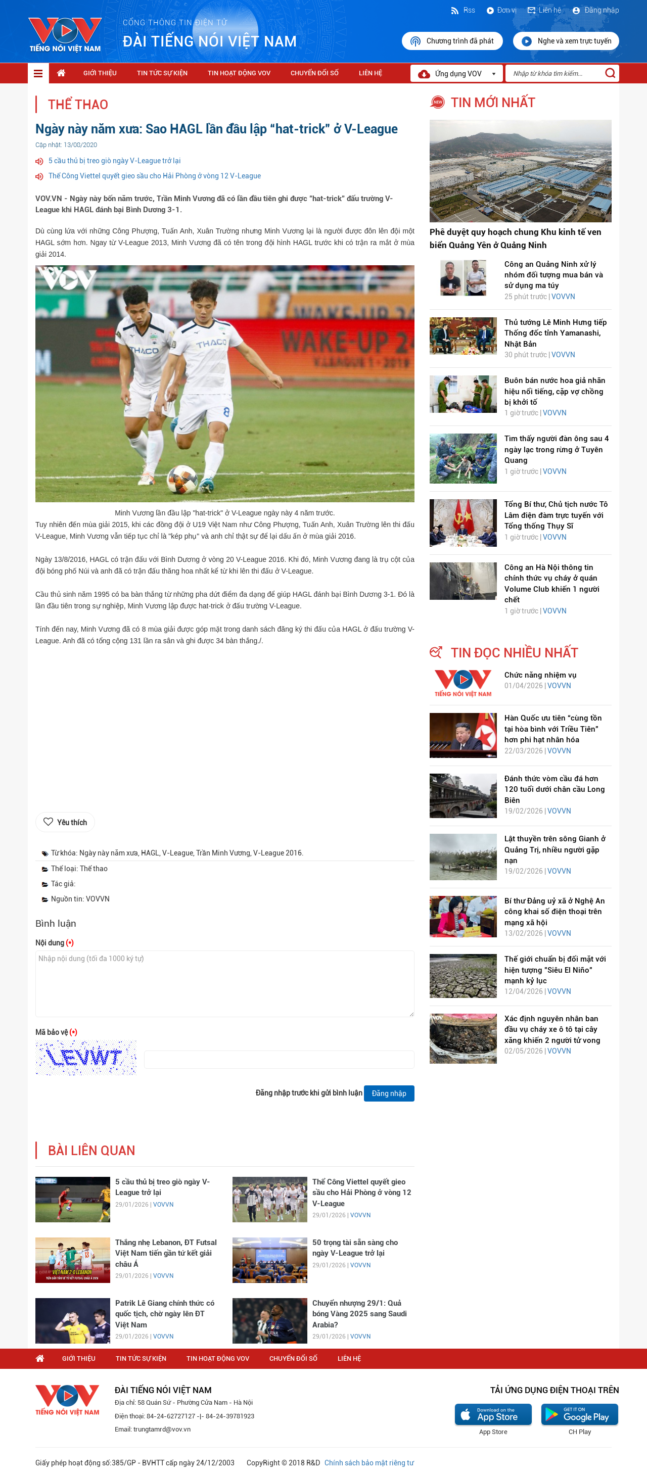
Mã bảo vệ (56, 1032)
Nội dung (54, 943)
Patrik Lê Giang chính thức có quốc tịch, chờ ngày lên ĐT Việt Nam (164, 1314)
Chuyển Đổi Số (315, 73)
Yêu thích (72, 823)
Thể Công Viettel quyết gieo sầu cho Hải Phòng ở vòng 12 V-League (155, 176)
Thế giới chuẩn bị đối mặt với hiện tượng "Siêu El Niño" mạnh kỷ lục (555, 970)
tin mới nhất (493, 102)
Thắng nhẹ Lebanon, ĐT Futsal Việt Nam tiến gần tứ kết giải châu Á (166, 1253)
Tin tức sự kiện (162, 73)
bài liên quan (91, 1150)
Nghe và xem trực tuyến (566, 41)
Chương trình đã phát (452, 41)
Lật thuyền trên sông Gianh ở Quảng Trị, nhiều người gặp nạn (555, 849)
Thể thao (78, 105)
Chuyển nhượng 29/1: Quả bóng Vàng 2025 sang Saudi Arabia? (359, 1314)
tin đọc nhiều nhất (514, 652)
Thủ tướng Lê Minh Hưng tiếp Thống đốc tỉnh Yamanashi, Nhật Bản (555, 333)
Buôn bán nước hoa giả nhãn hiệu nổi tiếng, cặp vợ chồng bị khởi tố (555, 391)
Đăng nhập (595, 10)
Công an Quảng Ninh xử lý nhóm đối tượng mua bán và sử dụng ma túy (553, 275)
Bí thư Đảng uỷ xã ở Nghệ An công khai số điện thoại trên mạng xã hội (554, 911)
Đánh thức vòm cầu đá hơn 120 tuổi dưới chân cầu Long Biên (554, 789)
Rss (462, 10)
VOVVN (163, 1204)
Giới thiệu (100, 73)
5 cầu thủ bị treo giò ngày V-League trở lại (115, 161)
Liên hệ (544, 10)
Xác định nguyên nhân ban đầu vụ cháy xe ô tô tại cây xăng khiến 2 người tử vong (552, 1029)
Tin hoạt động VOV (239, 73)
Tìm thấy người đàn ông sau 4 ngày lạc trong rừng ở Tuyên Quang (556, 449)
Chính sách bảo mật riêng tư (369, 1463)
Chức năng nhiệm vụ (540, 675)
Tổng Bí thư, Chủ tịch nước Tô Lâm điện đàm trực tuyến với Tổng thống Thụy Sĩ (556, 515)
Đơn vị (501, 10)
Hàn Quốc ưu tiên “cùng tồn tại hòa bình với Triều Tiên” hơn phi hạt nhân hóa (553, 728)
